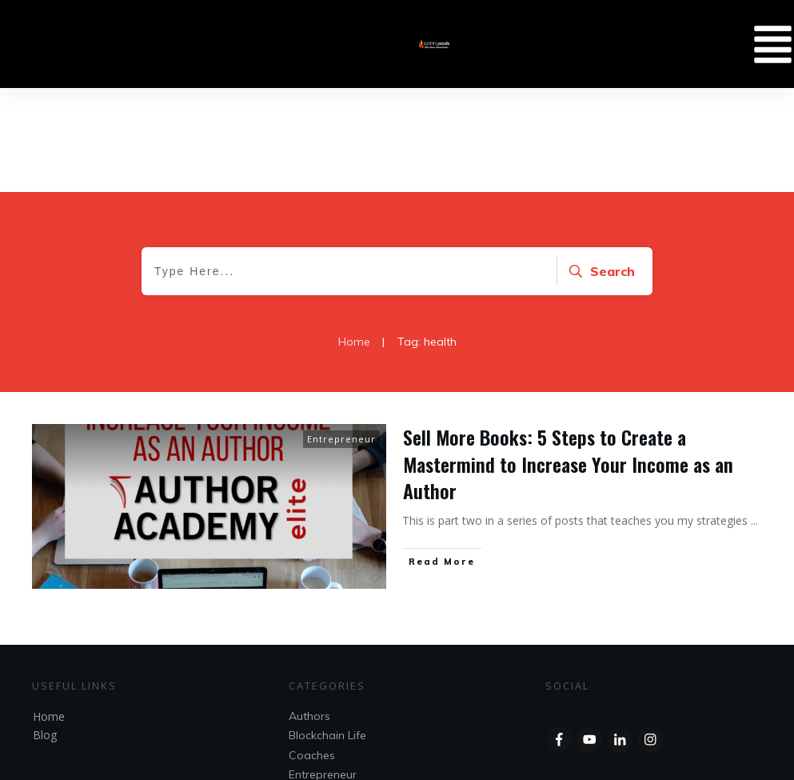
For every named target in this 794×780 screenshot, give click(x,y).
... (754, 416)
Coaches (312, 651)
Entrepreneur (341, 335)
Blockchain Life (327, 631)
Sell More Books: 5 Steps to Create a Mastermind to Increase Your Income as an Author (568, 359)
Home (49, 612)
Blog (45, 630)
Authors (309, 612)
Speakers (313, 689)
